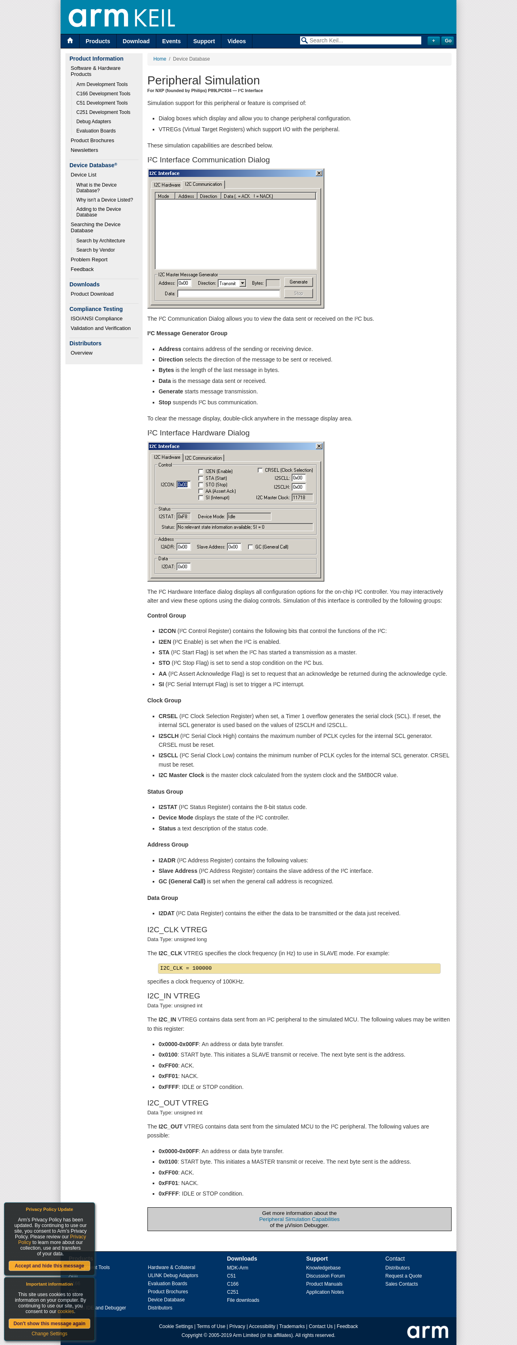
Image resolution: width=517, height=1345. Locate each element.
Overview (81, 353)
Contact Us (321, 1326)
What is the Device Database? (97, 187)
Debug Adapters (93, 121)
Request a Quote (403, 1276)
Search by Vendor (95, 250)
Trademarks (292, 1326)
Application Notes (325, 1292)
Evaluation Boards (96, 131)
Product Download (92, 294)
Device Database (166, 1300)
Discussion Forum (325, 1276)
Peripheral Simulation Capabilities (299, 1219)
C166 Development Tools (103, 94)
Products (98, 41)
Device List (84, 175)
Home (159, 59)
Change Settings (49, 1334)
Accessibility (262, 1326)
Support (204, 41)
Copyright (192, 1335)
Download (136, 41)
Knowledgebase (323, 1268)
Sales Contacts (401, 1284)
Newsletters (84, 150)
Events (171, 41)
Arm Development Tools (102, 84)
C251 (233, 1292)
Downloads (242, 1258)
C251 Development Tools (103, 112)
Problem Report (89, 259)
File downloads (243, 1300)
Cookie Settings (176, 1326)
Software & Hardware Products (96, 71)
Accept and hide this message (49, 1266)
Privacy (237, 1326)
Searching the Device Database (96, 227)
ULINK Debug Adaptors (173, 1275)
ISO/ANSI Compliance (97, 318)
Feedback (82, 269)
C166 (233, 1284)
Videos (236, 41)
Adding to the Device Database (99, 212)
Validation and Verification (101, 328)
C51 (231, 1276)
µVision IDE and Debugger (97, 1308)
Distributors (160, 1308)
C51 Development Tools (102, 103)
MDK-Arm (237, 1268)
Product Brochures (92, 140)
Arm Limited (246, 1335)
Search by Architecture (100, 241)
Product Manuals (324, 1284)
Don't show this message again (49, 1323)
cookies (66, 1311)
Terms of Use (211, 1326)
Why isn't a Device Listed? (104, 200)
